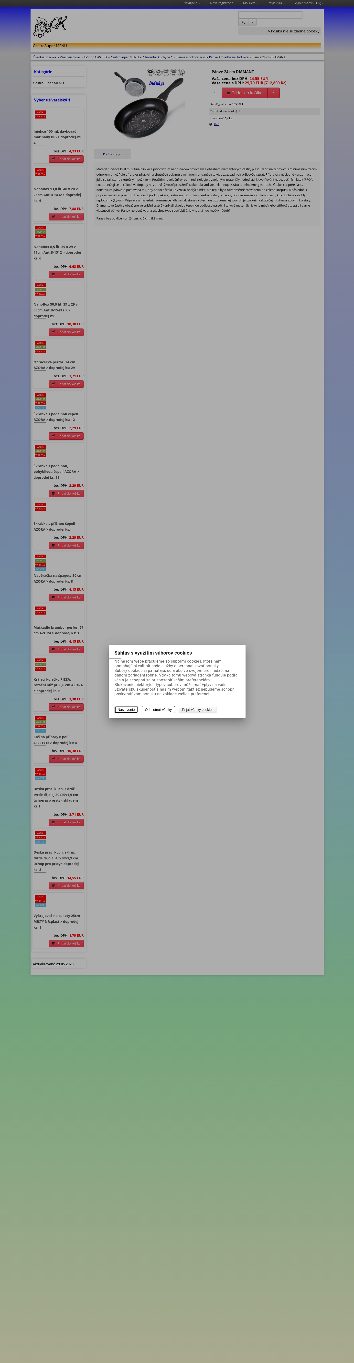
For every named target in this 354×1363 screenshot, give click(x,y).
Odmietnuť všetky (158, 710)
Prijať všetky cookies (197, 710)
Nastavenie (126, 710)
